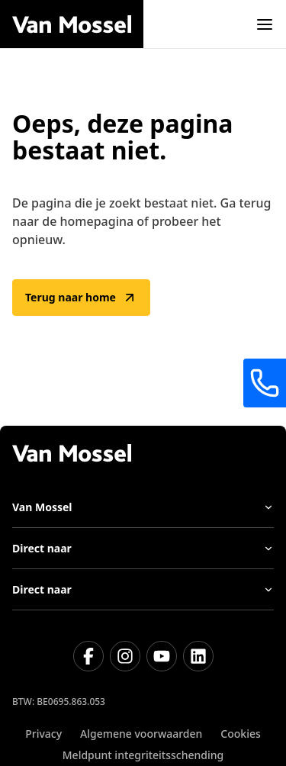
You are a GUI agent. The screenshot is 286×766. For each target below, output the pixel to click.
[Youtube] (161, 656)
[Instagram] (125, 656)
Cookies (240, 733)
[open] (264, 24)
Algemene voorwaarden (141, 733)
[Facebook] (88, 656)
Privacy (43, 733)
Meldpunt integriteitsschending (143, 755)
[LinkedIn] (198, 656)
